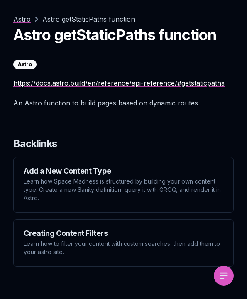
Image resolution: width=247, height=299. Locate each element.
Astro (22, 19)
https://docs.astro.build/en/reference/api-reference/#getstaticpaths (119, 83)
